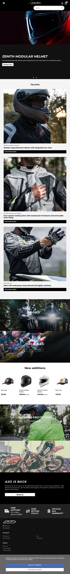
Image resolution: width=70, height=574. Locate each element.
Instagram (6, 528)
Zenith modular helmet (24, 391)
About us (19, 495)
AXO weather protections (35, 427)
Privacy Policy (7, 549)
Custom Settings (35, 569)
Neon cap (4, 390)
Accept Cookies (34, 565)
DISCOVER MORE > (11, 152)
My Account (6, 536)
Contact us (39, 538)
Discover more (7, 64)
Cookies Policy (7, 551)
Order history (6, 538)
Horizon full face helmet (42, 391)
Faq (37, 536)
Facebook (6, 526)
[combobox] (47, 8)
